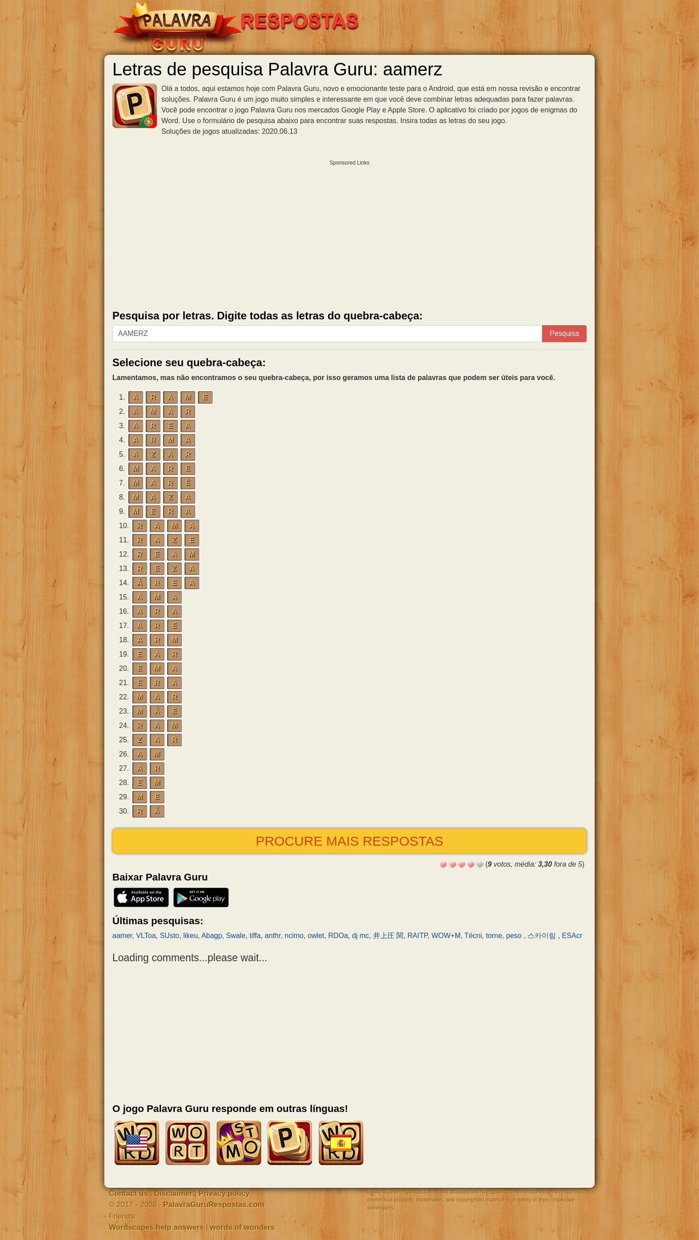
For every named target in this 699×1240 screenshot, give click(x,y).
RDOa (338, 935)
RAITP (417, 935)
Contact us (128, 1193)
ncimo (294, 935)
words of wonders (242, 1227)
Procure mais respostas (349, 841)
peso (514, 935)
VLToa (146, 935)
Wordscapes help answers (156, 1227)
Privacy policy (224, 1193)
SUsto (169, 935)
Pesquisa (564, 333)
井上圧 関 (388, 935)
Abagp (211, 935)
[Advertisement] (349, 232)
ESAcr (572, 935)
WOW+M (446, 935)
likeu (190, 935)
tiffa (255, 935)
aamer (122, 935)
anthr (273, 935)
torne (494, 935)
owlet (316, 935)
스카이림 (542, 935)
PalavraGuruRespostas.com (213, 1204)
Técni (473, 935)
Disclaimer (173, 1193)
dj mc (360, 935)
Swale (236, 935)
